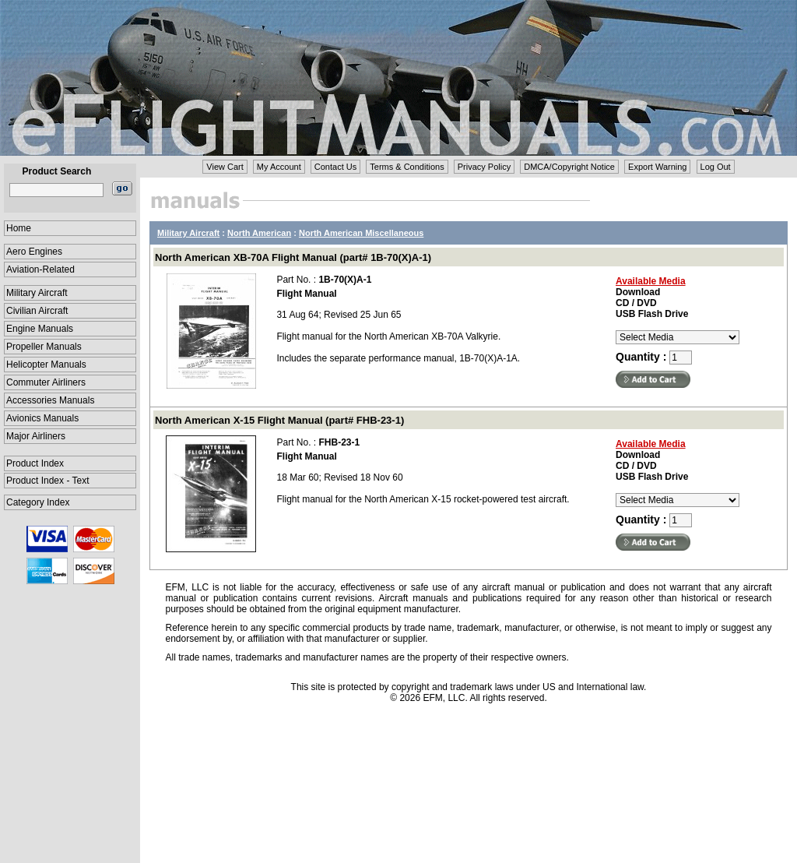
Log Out (715, 166)
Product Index (35, 463)
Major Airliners (35, 436)
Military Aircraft (37, 292)
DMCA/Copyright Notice (569, 166)
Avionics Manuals (42, 418)
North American (259, 233)
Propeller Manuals (44, 346)
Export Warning (657, 166)
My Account (279, 166)
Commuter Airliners (46, 382)
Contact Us (335, 166)
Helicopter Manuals (46, 364)
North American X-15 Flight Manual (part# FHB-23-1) (279, 420)
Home (18, 228)
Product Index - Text (48, 480)
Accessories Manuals (50, 400)
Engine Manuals (39, 328)
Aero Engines (34, 251)
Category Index (37, 502)
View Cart (224, 166)
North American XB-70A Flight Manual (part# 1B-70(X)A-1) (293, 257)
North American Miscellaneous (361, 233)
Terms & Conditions (407, 166)
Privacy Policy (484, 166)
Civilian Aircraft (37, 310)
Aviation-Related (40, 269)
